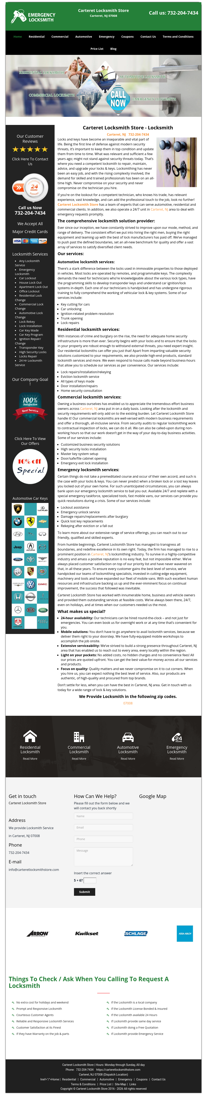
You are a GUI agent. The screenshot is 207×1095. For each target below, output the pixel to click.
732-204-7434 (182, 12)
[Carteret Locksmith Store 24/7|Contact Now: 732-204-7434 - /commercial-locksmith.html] (79, 735)
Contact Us (148, 36)
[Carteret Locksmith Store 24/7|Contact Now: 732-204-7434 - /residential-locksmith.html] (30, 735)
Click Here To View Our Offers (30, 441)
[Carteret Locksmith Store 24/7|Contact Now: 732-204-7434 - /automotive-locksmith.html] (128, 735)
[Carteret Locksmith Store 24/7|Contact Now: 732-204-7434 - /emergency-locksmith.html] (177, 735)
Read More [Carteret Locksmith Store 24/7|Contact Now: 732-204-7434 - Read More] (30, 759)
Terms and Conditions (178, 36)
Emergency (106, 36)
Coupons (127, 36)
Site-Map (120, 1084)
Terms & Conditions (83, 1084)
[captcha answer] (89, 880)
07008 (128, 703)
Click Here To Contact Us (30, 161)
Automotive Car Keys (30, 498)
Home (18, 36)
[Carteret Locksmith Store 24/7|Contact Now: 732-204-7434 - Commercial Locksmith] (79, 749)
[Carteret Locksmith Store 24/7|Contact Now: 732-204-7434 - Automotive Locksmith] (128, 749)
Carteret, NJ (116, 134)
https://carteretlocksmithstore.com (118, 1069)
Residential (36, 36)
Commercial (60, 36)
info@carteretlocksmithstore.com (34, 869)
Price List (97, 49)
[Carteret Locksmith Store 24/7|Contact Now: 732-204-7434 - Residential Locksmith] (30, 749)
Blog (113, 49)
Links (132, 1084)
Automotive (83, 36)
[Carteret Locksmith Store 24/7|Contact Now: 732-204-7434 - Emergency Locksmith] (176, 749)
